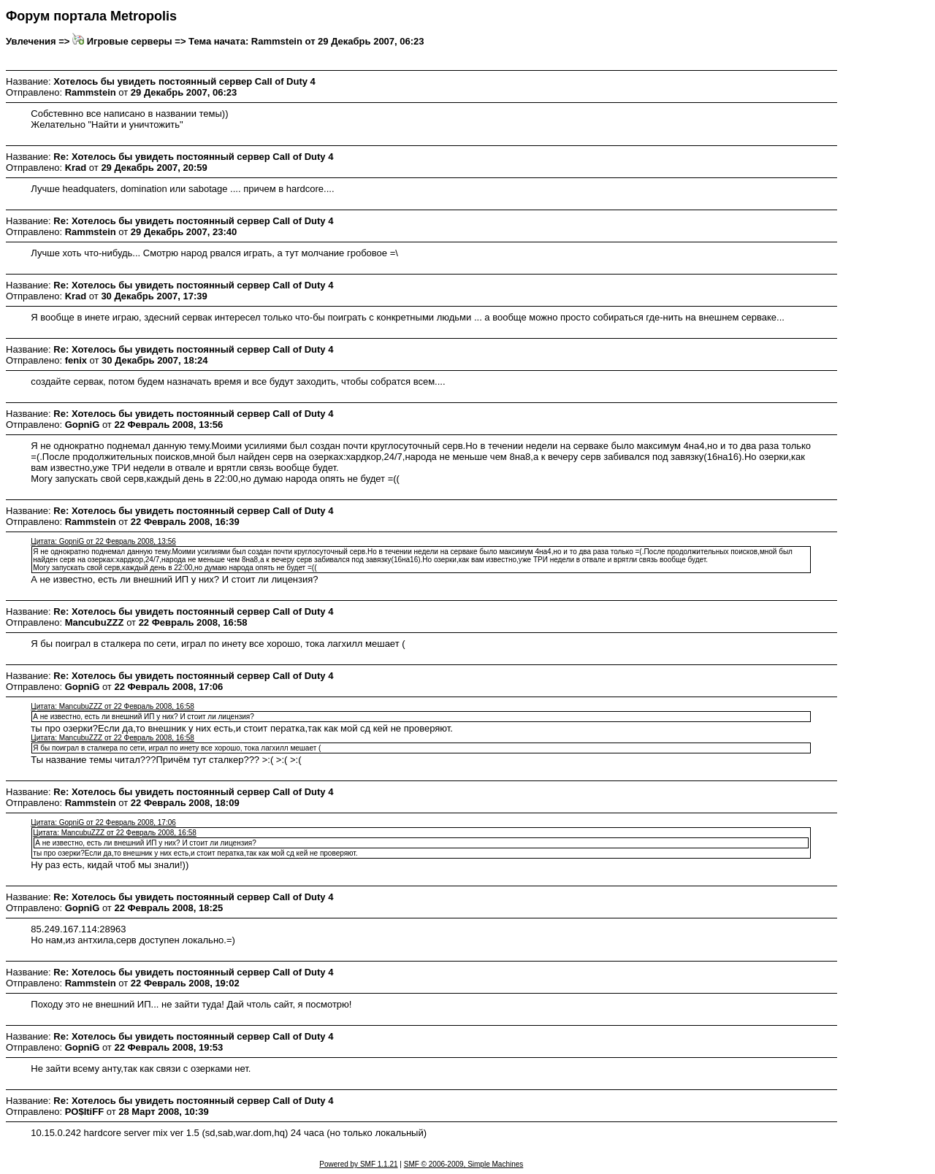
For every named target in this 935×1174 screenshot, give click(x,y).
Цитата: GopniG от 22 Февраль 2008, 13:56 (103, 541)
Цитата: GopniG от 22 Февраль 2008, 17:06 (103, 822)
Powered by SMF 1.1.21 (358, 1164)
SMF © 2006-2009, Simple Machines (464, 1164)
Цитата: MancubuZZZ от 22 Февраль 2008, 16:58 (112, 706)
